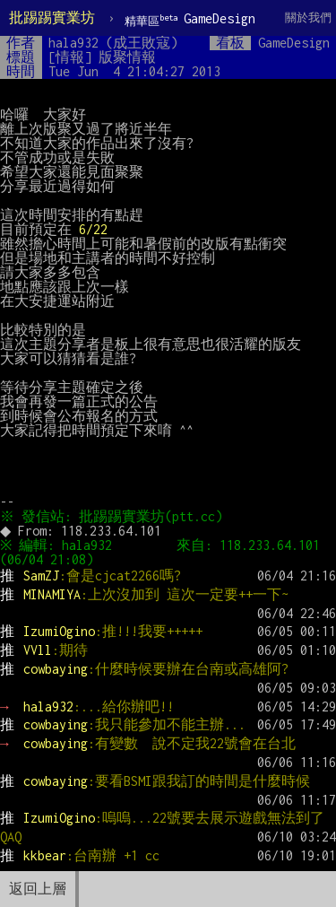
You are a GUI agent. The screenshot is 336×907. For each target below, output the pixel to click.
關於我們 (308, 17)
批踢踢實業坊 (52, 17)
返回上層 (37, 888)
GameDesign (190, 19)
